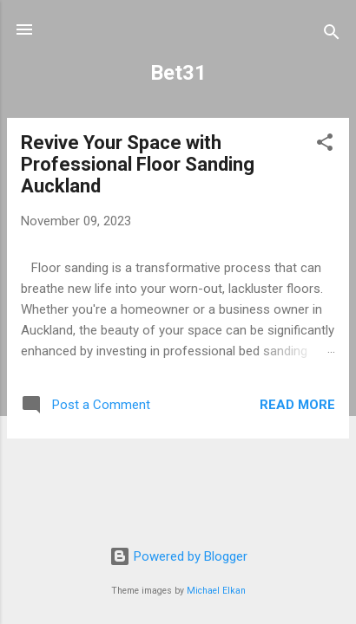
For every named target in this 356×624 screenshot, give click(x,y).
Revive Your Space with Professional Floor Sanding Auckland (137, 164)
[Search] (331, 35)
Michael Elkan (216, 590)
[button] (324, 145)
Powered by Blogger (178, 556)
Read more (297, 405)
